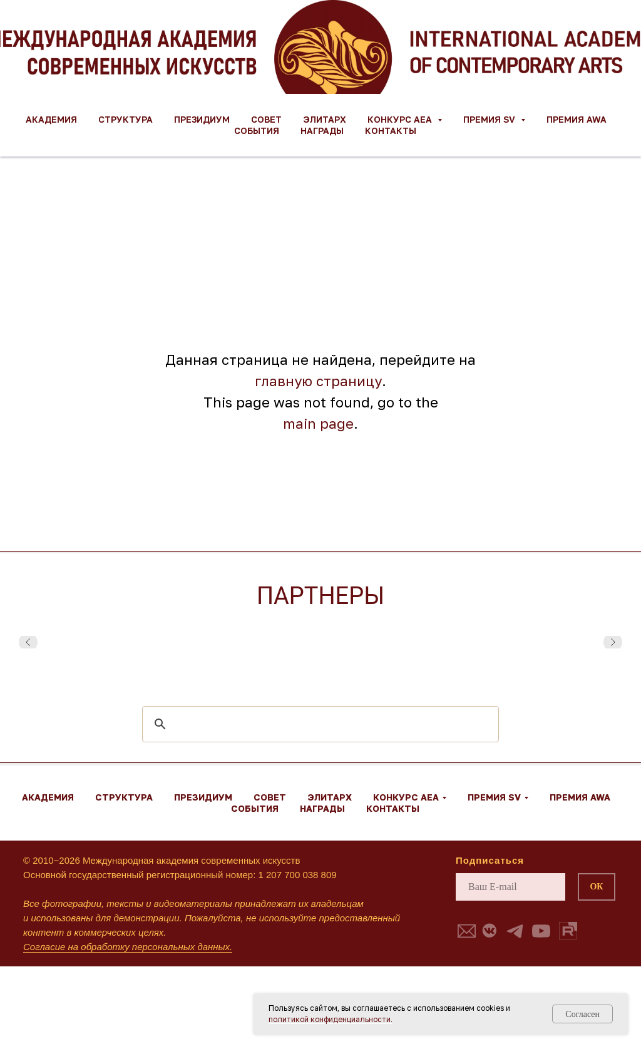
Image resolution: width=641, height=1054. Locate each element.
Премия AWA (576, 119)
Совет (266, 119)
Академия (51, 119)
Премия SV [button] (490, 119)
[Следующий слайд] (612, 642)
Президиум (202, 119)
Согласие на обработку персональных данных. (127, 946)
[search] (318, 724)
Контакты (390, 130)
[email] (510, 887)
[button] (467, 931)
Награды (322, 130)
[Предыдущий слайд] (28, 642)
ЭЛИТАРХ (324, 119)
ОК (596, 886)
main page (318, 423)
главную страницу (318, 380)
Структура (125, 119)
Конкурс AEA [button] (400, 119)
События (256, 130)
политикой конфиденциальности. (330, 1019)
